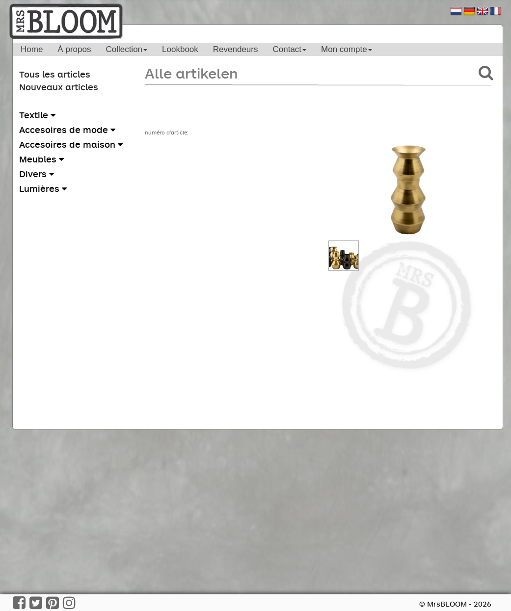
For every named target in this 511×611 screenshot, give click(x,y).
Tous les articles (54, 74)
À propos (74, 49)
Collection (126, 49)
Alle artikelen (191, 72)
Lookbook (180, 49)
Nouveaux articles (58, 86)
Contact (289, 49)
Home (32, 49)
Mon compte (346, 49)
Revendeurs (235, 49)
